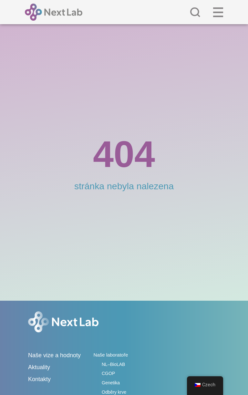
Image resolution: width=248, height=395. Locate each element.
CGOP (108, 373)
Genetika (111, 382)
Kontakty (39, 379)
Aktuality (39, 367)
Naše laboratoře (111, 355)
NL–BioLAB (113, 364)
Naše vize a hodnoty (54, 355)
